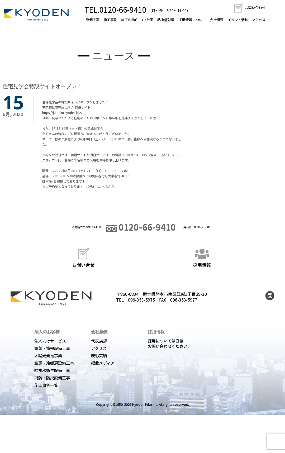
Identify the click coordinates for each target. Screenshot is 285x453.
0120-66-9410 (141, 227)
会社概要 (217, 19)
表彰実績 (99, 355)
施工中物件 (129, 19)
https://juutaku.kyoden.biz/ (62, 112)
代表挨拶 (99, 341)
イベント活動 (237, 19)
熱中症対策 (165, 19)
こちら (103, 186)
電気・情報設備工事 (52, 348)
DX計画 (147, 19)
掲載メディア (103, 363)
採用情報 (202, 257)
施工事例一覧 (46, 385)
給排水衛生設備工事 (52, 370)
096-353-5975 (141, 300)
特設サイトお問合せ (85, 154)
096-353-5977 (183, 300)
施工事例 (110, 19)
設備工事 (92, 19)
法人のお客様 (47, 332)
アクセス (258, 19)
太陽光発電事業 (48, 355)
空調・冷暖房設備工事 (54, 363)
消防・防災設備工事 (52, 377)
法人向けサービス (50, 341)
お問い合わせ (249, 7)
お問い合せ (83, 257)
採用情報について (192, 19)
